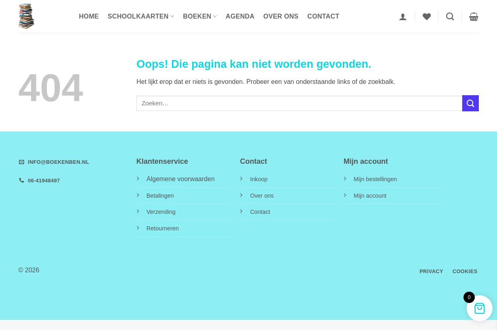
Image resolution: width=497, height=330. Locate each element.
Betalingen (160, 195)
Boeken (200, 16)
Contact (323, 16)
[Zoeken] (450, 16)
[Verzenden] (470, 103)
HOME (89, 16)
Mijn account (370, 195)
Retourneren (163, 228)
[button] (403, 16)
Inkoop (258, 179)
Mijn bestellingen (375, 179)
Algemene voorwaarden (181, 178)
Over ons (280, 16)
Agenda (240, 16)
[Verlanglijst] (427, 16)
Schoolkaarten (141, 16)
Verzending (161, 212)
